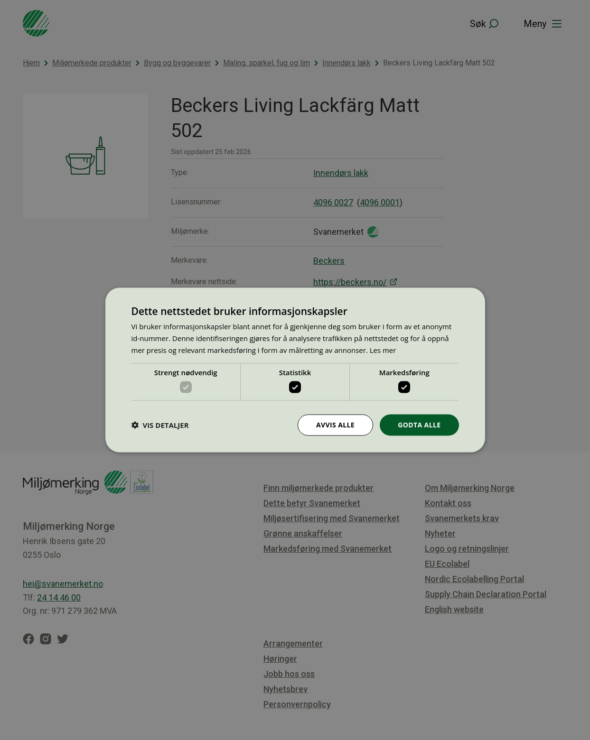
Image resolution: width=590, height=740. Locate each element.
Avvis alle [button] (335, 424)
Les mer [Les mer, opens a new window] (383, 349)
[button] (160, 425)
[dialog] (295, 370)
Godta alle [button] (419, 424)
